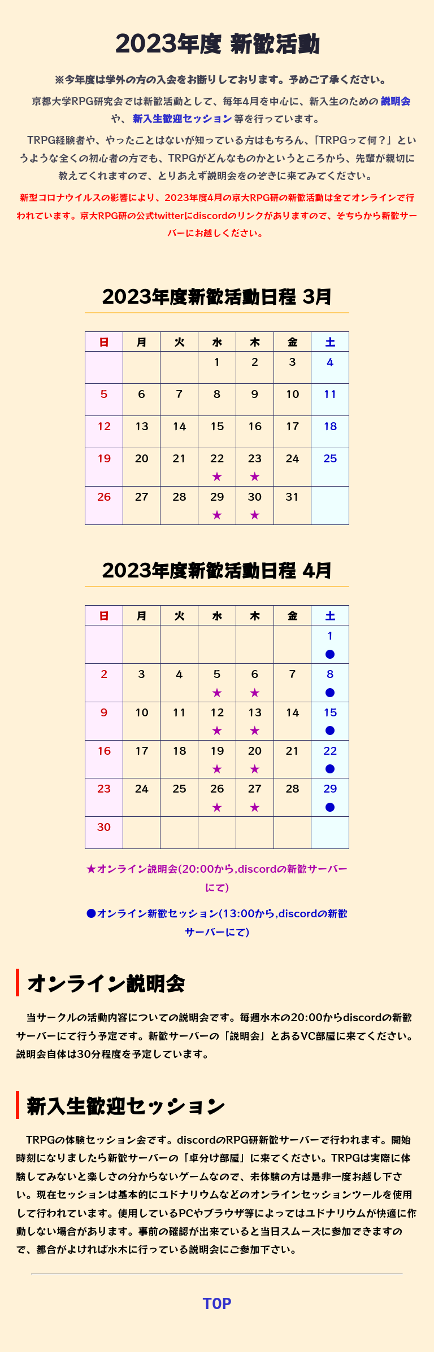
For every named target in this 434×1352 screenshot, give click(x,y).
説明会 (395, 101)
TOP (217, 1305)
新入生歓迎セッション (182, 118)
